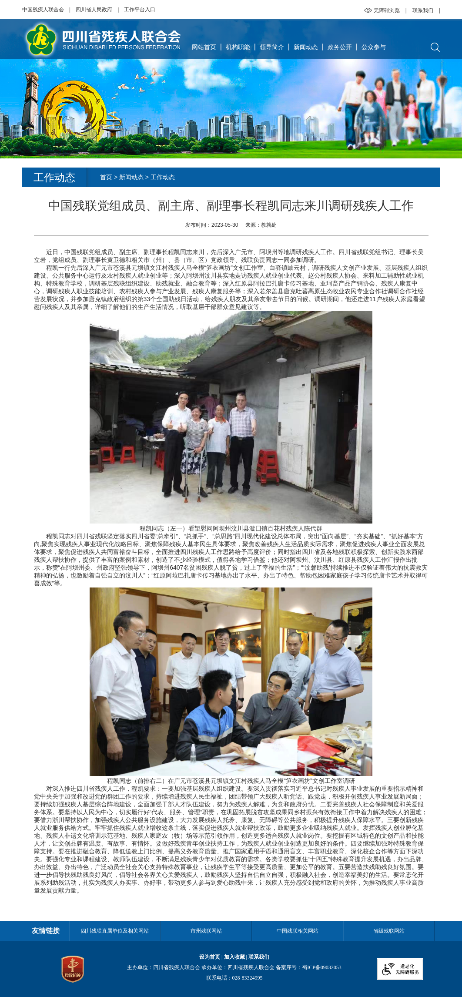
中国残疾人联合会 (43, 10)
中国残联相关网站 (297, 931)
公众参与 (374, 47)
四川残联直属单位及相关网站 (115, 931)
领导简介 (272, 47)
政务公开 (340, 47)
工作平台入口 (139, 10)
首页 (106, 177)
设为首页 (209, 957)
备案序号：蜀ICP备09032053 (308, 967)
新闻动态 (306, 47)
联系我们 (422, 10)
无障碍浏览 (387, 10)
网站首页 (204, 47)
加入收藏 (234, 957)
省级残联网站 (389, 931)
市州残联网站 (206, 931)
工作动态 (163, 177)
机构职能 (238, 47)
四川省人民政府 (94, 10)
